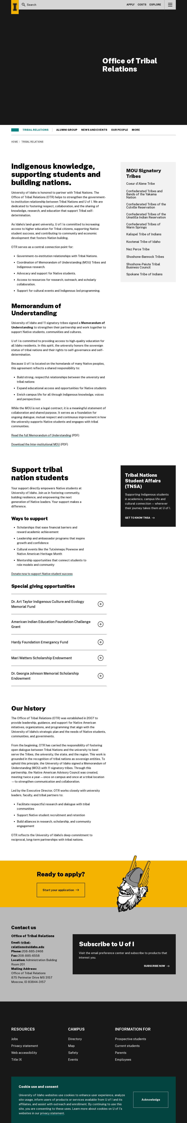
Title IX (16, 1059)
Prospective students (130, 1039)
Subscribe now (154, 965)
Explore (155, 5)
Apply (131, 5)
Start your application (58, 890)
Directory (75, 1039)
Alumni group (67, 130)
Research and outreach (150, 130)
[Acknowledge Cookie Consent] (150, 1100)
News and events (94, 130)
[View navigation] (170, 5)
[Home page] (15, 7)
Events (73, 1059)
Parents (120, 1052)
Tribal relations (35, 130)
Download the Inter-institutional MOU (36, 444)
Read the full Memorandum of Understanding (41, 435)
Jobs (14, 1039)
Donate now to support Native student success (43, 573)
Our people (119, 130)
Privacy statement (24, 1046)
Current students (127, 1046)
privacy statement (52, 1113)
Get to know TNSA (137, 517)
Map (71, 1046)
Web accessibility (24, 1052)
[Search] (24, 5)
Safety (73, 1052)
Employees (123, 1059)
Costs (142, 5)
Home (14, 142)
